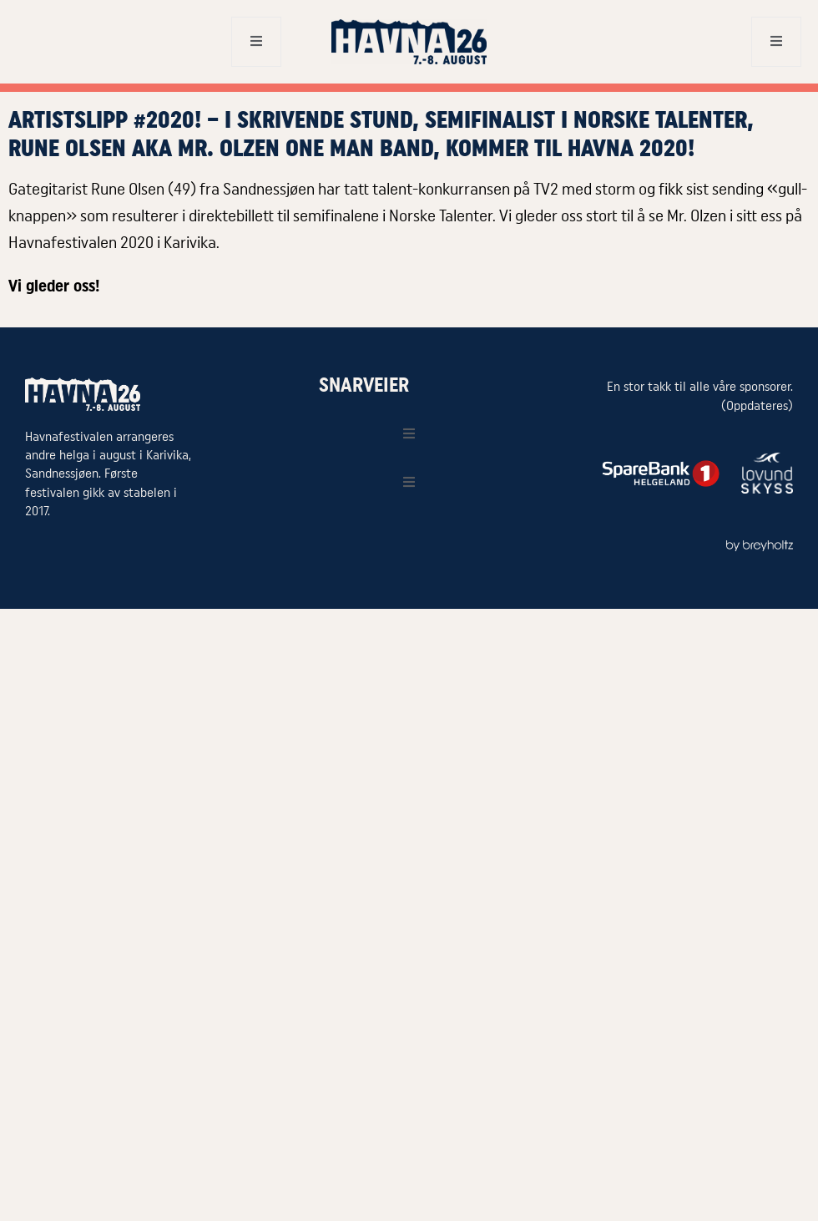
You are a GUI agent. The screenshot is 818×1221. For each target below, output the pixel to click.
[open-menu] (256, 42)
